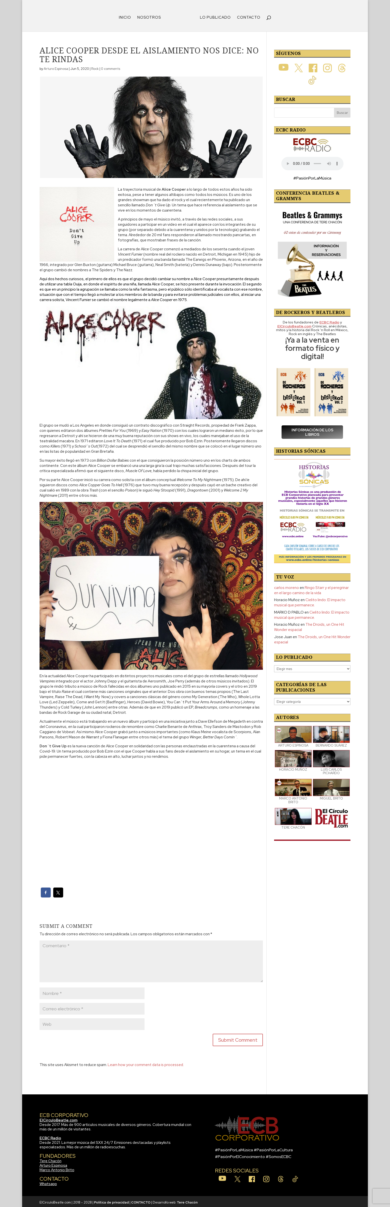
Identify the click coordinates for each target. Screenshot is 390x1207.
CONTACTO (247, 16)
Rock (95, 67)
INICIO (127, 16)
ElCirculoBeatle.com (59, 1118)
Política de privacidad (111, 1201)
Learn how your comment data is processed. (146, 1063)
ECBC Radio (50, 1136)
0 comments (110, 67)
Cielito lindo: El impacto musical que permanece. (309, 601)
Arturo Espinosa (56, 67)
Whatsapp (48, 1182)
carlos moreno (286, 585)
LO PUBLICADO (213, 16)
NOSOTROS (151, 16)
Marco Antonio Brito (57, 1168)
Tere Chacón (50, 1159)
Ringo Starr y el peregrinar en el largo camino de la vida (311, 588)
